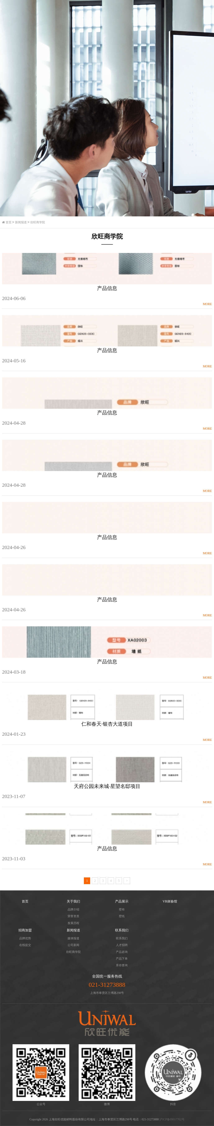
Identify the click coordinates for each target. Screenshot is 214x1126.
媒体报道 (73, 938)
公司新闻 (73, 945)
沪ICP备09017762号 (172, 1119)
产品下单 (122, 958)
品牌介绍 (73, 909)
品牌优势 (25, 938)
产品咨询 (122, 952)
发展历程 (73, 923)
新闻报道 (21, 222)
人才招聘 (122, 945)
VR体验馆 (170, 901)
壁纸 (122, 916)
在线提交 (25, 945)
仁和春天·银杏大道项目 (107, 724)
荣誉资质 (73, 916)
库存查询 (122, 965)
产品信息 (107, 288)
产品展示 (121, 901)
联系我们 (121, 930)
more (207, 304)
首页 (7, 222)
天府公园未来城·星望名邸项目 (107, 786)
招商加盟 (25, 930)
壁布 (122, 909)
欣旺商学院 (37, 222)
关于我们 (73, 901)
